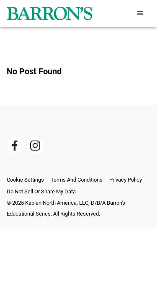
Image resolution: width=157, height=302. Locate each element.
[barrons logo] (49, 13)
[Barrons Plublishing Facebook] (15, 145)
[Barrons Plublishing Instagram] (35, 145)
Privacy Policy (125, 180)
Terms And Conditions (77, 180)
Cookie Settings (25, 180)
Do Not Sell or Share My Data (41, 191)
